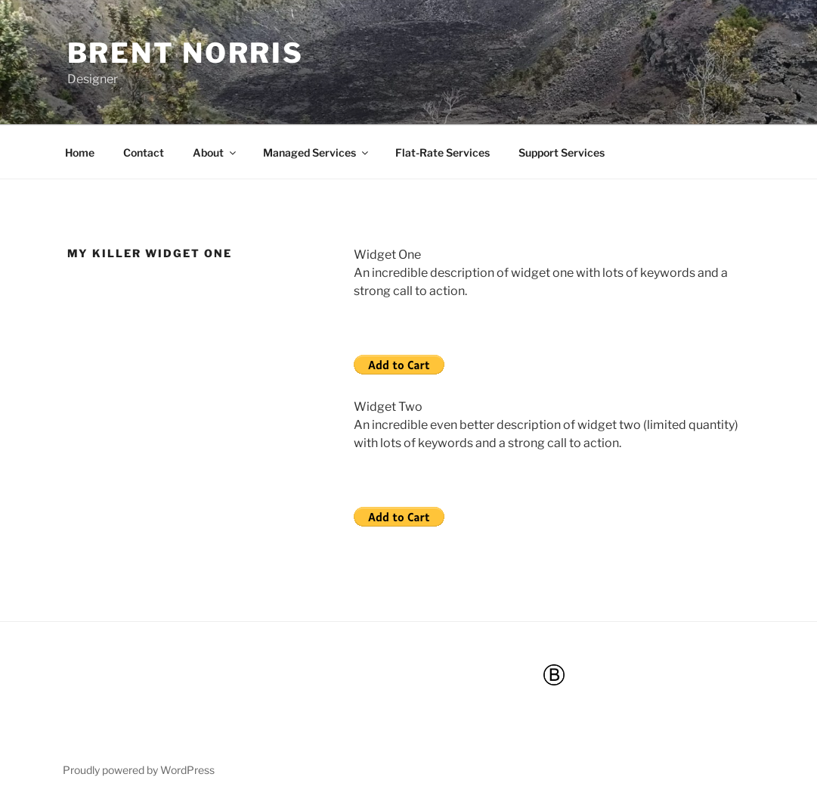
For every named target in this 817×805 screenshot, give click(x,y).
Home (79, 152)
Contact (143, 152)
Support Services (561, 152)
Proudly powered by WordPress (139, 769)
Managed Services (316, 152)
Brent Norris (186, 53)
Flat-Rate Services (442, 152)
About (215, 152)
